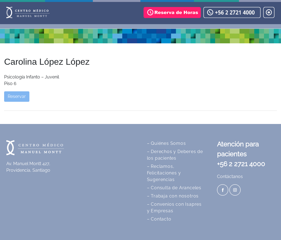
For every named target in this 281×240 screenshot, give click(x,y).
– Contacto (159, 219)
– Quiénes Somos (166, 143)
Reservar (17, 96)
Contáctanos (230, 176)
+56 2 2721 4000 (241, 164)
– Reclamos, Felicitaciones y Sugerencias (164, 173)
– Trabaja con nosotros (173, 196)
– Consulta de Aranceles (174, 187)
